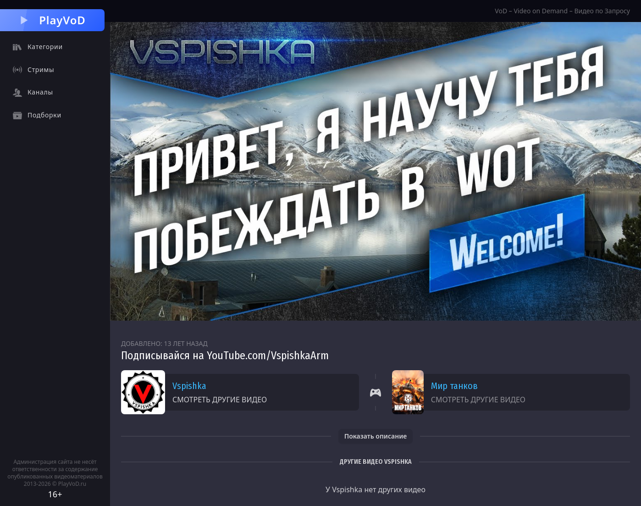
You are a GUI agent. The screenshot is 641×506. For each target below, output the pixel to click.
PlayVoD (52, 20)
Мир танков (454, 385)
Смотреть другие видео (219, 400)
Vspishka (189, 385)
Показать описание (375, 436)
